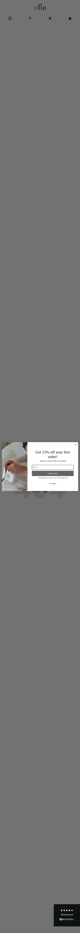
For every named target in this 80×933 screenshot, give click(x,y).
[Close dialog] (75, 444)
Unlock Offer (52, 473)
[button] (67, 915)
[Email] (53, 467)
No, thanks (52, 483)
